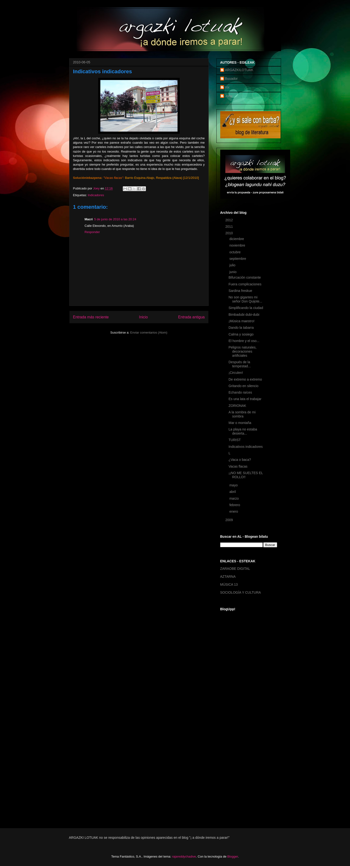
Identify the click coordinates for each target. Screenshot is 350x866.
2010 (229, 233)
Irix (227, 87)
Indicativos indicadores (245, 447)
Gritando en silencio (243, 386)
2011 (229, 226)
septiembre (238, 259)
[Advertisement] (239, 743)
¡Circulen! (235, 373)
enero (234, 511)
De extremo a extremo (245, 379)
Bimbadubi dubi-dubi (243, 314)
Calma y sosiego (241, 334)
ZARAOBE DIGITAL (235, 569)
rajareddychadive (184, 856)
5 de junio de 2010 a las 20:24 (115, 219)
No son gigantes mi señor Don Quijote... (245, 299)
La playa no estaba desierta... (242, 431)
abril (233, 492)
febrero (235, 505)
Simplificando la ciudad (245, 308)
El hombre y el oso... (243, 341)
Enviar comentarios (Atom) (148, 332)
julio (232, 265)
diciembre (237, 239)
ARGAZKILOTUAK (239, 70)
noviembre (237, 245)
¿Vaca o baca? (239, 460)
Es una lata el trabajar (244, 399)
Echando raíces (240, 392)
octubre (235, 252)
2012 (229, 220)
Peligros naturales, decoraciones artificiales (242, 351)
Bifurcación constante (244, 277)
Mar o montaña (239, 423)
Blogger (232, 856)
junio (233, 272)
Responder (92, 232)
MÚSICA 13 (229, 584)
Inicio (143, 317)
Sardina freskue (240, 291)
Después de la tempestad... (239, 364)
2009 (229, 520)
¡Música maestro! (241, 321)
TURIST (234, 440)
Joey (228, 96)
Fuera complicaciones (244, 284)
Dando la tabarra (241, 327)
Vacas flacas (237, 466)
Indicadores (96, 195)
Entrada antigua (191, 317)
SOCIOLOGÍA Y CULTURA (240, 592)
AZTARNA (228, 576)
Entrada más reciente (91, 317)
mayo (234, 485)
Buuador (231, 79)
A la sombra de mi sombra (241, 414)
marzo (234, 498)
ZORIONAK (237, 406)
